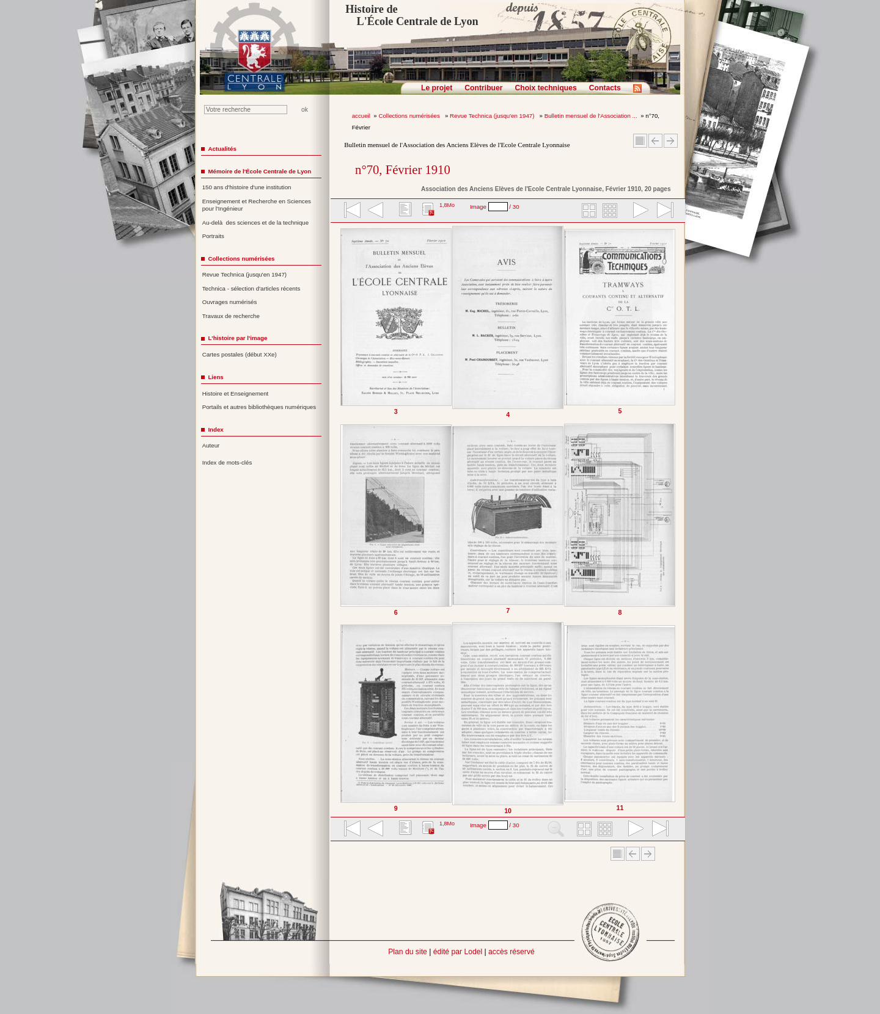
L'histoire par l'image (237, 338)
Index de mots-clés (227, 462)
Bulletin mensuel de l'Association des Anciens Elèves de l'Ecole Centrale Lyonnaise (457, 144)
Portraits (213, 236)
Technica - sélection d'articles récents (251, 288)
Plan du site (407, 951)
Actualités (222, 148)
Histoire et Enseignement (235, 393)
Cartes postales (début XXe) (239, 354)
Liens (215, 377)
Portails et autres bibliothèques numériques (259, 407)
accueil (361, 115)
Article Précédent (655, 141)
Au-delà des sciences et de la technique (255, 222)
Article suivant (671, 141)
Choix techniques (545, 88)
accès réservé (511, 951)
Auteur (211, 445)
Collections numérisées (409, 115)
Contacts (605, 88)
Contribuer (483, 88)
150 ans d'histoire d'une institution (247, 187)
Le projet (436, 88)
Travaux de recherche (231, 316)
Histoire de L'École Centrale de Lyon (411, 15)
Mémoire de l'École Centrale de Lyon (259, 171)
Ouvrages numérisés (229, 302)
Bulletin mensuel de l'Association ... (590, 115)
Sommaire (640, 141)
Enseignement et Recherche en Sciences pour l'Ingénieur (256, 205)
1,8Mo (447, 205)
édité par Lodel (457, 951)
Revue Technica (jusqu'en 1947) (493, 115)
